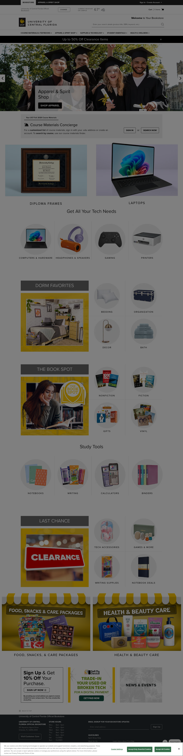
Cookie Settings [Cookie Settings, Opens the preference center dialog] (117, 749)
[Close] (179, 749)
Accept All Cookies (163, 749)
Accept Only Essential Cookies (139, 749)
